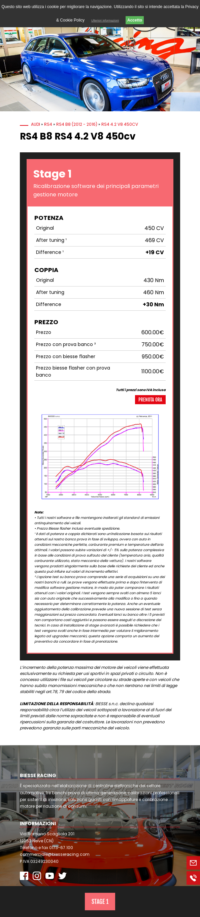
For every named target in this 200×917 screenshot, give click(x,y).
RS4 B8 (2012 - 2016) (76, 124)
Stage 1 (100, 901)
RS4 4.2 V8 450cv (119, 124)
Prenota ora (150, 400)
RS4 (48, 124)
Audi (35, 124)
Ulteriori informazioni (105, 20)
